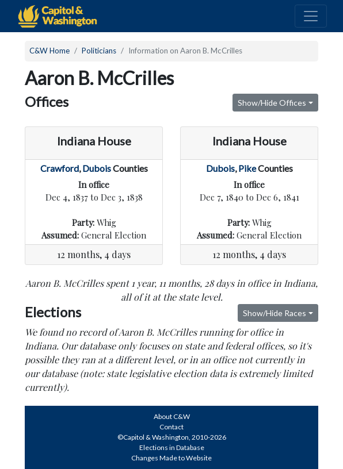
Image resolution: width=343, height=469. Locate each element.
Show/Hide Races (274, 313)
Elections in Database (171, 447)
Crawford (59, 168)
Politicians (99, 50)
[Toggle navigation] (311, 16)
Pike (247, 168)
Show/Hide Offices (272, 102)
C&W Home (49, 50)
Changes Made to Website (171, 457)
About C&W (172, 416)
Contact (171, 426)
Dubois (96, 168)
